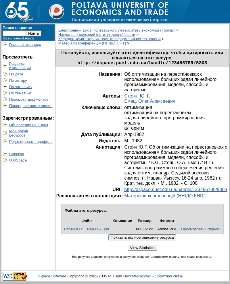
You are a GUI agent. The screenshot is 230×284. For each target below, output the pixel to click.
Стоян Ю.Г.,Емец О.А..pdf (86, 230)
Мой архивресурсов (18, 133)
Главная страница (25, 44)
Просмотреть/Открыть (201, 230)
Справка (16, 154)
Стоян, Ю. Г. (137, 97)
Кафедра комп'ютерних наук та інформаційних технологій (109, 39)
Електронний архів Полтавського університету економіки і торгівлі (116, 30)
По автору (18, 80)
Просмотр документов (29, 99)
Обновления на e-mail (28, 125)
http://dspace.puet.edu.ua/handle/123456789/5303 (175, 190)
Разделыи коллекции (20, 65)
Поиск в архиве (17, 28)
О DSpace (18, 160)
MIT (111, 277)
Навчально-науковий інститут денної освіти (96, 34)
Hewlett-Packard (137, 277)
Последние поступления (31, 106)
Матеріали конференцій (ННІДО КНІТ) (92, 43)
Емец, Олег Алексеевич (149, 102)
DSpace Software (51, 277)
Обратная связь (169, 277)
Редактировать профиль (31, 141)
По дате (16, 74)
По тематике (20, 93)
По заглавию (20, 87)
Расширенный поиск (18, 38)
